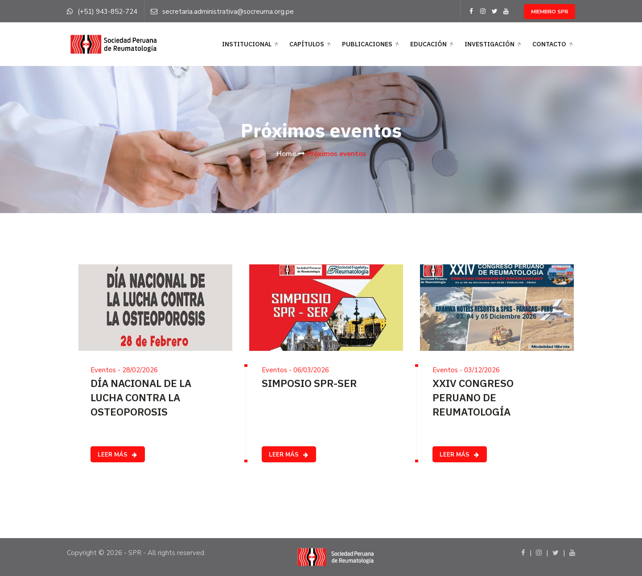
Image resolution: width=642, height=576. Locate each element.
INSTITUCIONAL (251, 44)
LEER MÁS (118, 455)
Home (286, 154)
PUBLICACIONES (371, 44)
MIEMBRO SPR (549, 11)
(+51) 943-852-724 (107, 11)
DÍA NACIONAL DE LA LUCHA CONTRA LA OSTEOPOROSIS (141, 397)
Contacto (553, 44)
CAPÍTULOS (311, 44)
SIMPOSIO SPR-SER (309, 383)
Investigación (494, 44)
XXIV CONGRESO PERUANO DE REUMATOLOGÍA (473, 397)
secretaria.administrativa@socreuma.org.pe (228, 11)
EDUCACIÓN (432, 44)
